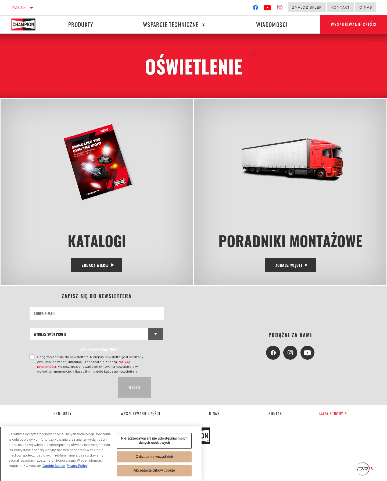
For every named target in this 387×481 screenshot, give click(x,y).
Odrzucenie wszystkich (154, 458)
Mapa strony (333, 413)
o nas (365, 7)
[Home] (27, 24)
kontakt (276, 413)
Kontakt (340, 7)
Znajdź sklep (307, 7)
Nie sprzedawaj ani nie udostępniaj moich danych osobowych (154, 442)
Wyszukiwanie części (140, 413)
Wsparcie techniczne (171, 24)
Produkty (80, 24)
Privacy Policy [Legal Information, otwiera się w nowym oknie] (77, 467)
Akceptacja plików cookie (154, 472)
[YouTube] (267, 8)
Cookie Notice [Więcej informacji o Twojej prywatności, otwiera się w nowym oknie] (53, 467)
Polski (19, 7)
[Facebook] (255, 8)
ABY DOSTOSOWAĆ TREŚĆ (99, 349)
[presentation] (70, 387)
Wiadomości (272, 24)
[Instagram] (280, 8)
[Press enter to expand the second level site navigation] (203, 24)
